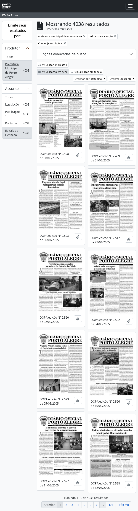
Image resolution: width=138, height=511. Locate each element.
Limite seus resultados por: (17, 30)
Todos (9, 57)
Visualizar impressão (52, 65)
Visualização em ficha (53, 72)
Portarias (17, 124)
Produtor (12, 48)
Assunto (12, 88)
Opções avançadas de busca (63, 54)
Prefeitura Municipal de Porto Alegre (17, 70)
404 (110, 505)
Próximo (123, 505)
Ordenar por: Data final (89, 78)
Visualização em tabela (86, 72)
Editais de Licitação (17, 133)
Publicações (17, 114)
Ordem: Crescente (121, 78)
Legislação (17, 105)
